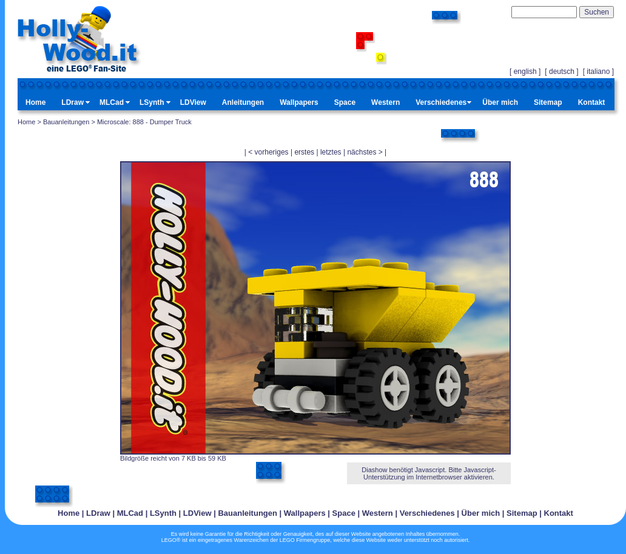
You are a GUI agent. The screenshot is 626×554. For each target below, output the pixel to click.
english (525, 71)
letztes (331, 152)
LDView (193, 102)
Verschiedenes (441, 102)
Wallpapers (299, 102)
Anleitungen (243, 102)
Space (344, 102)
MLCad (111, 102)
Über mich (500, 102)
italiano (598, 71)
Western (385, 102)
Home (35, 102)
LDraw (72, 102)
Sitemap (548, 102)
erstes (304, 152)
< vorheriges (268, 152)
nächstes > (364, 152)
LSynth (152, 102)
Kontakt (591, 102)
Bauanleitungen (66, 121)
